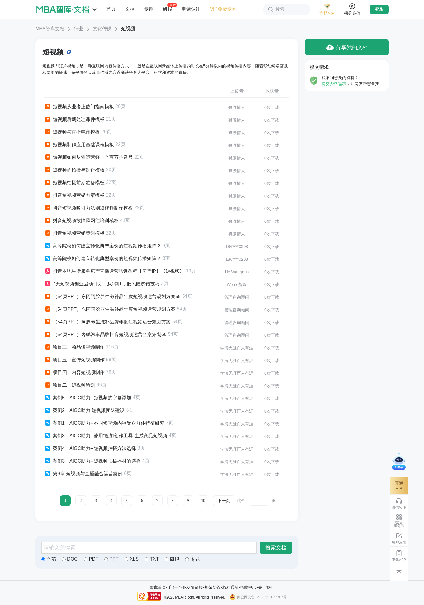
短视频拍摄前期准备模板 (74, 182)
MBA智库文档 (49, 28)
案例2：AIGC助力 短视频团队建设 (84, 410)
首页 (111, 8)
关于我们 (266, 587)
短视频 (128, 28)
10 (203, 500)
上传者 (237, 91)
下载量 (272, 91)
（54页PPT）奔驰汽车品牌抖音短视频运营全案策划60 (105, 334)
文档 (130, 8)
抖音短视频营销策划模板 (74, 233)
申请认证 (191, 8)
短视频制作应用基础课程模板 (79, 145)
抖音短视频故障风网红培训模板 (81, 220)
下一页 (224, 500)
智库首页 (158, 587)
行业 (78, 28)
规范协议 (212, 587)
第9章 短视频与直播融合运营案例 (83, 474)
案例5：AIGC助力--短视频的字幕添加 (87, 398)
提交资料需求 (334, 83)
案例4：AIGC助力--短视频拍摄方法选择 (90, 448)
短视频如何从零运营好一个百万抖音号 (88, 157)
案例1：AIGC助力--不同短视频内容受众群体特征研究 (104, 423)
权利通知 (230, 587)
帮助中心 (248, 587)
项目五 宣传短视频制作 (74, 360)
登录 (379, 9)
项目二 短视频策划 (69, 385)
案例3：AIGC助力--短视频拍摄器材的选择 (92, 461)
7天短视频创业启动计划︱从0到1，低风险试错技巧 (102, 284)
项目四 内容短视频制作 (74, 372)
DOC (70, 558)
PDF (91, 558)
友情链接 (194, 587)
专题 (148, 8)
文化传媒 (102, 28)
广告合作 (177, 587)
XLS (132, 558)
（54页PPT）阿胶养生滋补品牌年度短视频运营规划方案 (107, 322)
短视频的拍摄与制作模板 (74, 170)
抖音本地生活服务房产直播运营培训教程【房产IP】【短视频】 (114, 271)
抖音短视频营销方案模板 (74, 195)
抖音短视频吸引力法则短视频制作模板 (88, 208)
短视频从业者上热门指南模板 (79, 107)
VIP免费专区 (223, 8)
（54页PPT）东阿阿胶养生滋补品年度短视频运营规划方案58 (112, 296)
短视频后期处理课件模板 (74, 119)
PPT (111, 558)
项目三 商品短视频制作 (74, 347)
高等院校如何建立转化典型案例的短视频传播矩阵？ (102, 246)
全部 (48, 559)
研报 (167, 8)
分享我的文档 (347, 47)
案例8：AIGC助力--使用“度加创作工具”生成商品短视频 (105, 436)
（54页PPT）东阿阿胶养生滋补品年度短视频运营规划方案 (109, 309)
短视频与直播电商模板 (72, 132)
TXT (152, 558)
